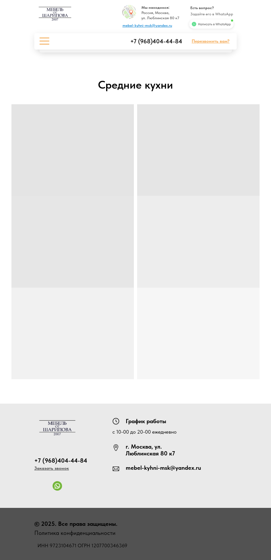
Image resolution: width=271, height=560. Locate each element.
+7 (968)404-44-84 (156, 41)
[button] (211, 41)
